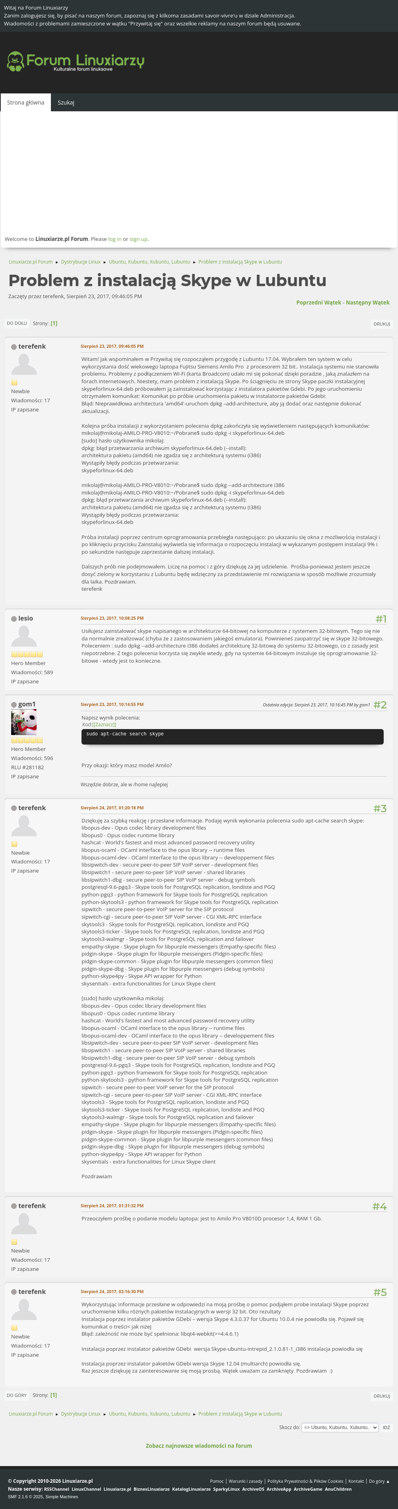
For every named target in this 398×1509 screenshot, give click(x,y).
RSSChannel (56, 1489)
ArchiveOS (253, 1489)
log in (115, 238)
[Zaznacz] (104, 724)
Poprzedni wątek (318, 302)
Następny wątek (368, 302)
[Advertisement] (199, 173)
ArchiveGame (308, 1489)
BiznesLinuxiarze (152, 1489)
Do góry (17, 1395)
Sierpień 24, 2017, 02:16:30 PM (112, 1291)
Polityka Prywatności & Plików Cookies (306, 1481)
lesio (25, 618)
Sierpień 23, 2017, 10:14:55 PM (112, 704)
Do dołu (17, 323)
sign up (139, 238)
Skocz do (289, 1427)
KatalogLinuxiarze (191, 1489)
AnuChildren (338, 1489)
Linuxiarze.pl (117, 1489)
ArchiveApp (279, 1489)
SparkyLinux (226, 1489)
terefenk (32, 346)
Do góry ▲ (379, 1481)
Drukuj (382, 324)
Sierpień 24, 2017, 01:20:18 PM (112, 808)
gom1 (27, 704)
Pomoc (217, 1481)
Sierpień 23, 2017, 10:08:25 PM (112, 618)
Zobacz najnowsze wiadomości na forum (199, 1445)
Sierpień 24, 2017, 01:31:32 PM (112, 1205)
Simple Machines (61, 1496)
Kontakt (356, 1481)
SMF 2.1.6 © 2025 (25, 1496)
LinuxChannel (86, 1489)
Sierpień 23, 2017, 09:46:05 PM (112, 346)
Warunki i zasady (245, 1481)
